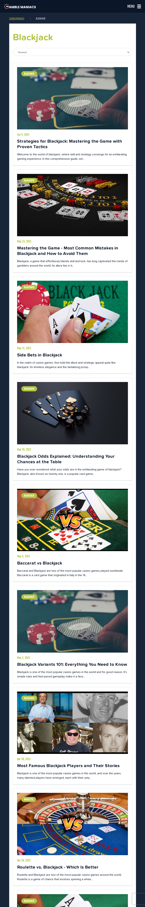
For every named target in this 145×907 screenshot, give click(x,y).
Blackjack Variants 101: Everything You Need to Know (72, 664)
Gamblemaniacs (16, 18)
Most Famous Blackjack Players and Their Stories (68, 765)
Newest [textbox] (22, 52)
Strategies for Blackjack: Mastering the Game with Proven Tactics (69, 143)
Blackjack (29, 73)
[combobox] (72, 52)
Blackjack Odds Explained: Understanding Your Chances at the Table (66, 459)
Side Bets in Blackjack (39, 355)
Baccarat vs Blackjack (39, 563)
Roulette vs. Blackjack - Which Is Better (58, 867)
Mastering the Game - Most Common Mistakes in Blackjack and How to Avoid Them (67, 250)
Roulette (28, 799)
